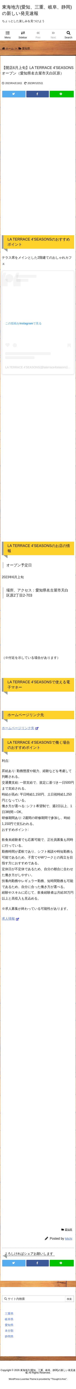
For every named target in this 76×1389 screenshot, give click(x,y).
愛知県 (26, 48)
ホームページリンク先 (18, 728)
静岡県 (9, 1336)
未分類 (9, 1330)
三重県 (9, 1313)
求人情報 (8, 918)
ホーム (10, 48)
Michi (68, 1238)
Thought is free (58, 1379)
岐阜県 (9, 1319)
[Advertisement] (38, 170)
